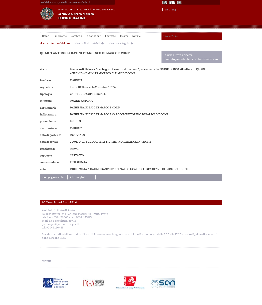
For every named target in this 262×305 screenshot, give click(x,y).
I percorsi (110, 36)
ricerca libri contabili (87, 43)
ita (166, 9)
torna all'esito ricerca (179, 55)
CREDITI (46, 261)
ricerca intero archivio (53, 43)
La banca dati (93, 36)
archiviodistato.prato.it (54, 2)
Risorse (124, 36)
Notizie (136, 36)
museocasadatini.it (80, 2)
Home (45, 36)
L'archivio (76, 36)
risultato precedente (176, 59)
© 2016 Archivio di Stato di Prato (60, 202)
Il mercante (60, 36)
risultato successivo (205, 59)
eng (174, 9)
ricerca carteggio (119, 43)
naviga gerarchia (53, 177)
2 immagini (77, 177)
